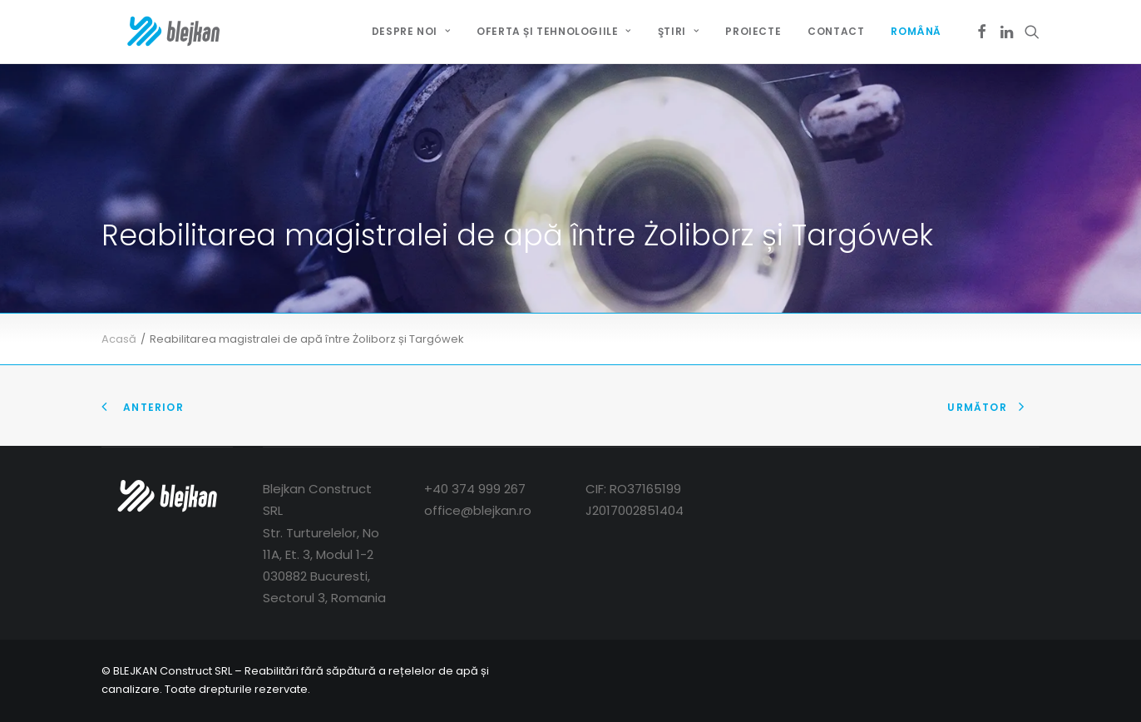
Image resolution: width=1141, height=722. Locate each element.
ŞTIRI (678, 31)
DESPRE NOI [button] (411, 31)
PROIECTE (753, 31)
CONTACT (836, 31)
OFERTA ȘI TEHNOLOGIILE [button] (554, 31)
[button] (981, 31)
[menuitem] (411, 31)
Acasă (118, 339)
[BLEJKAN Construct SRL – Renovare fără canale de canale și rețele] (150, 31)
